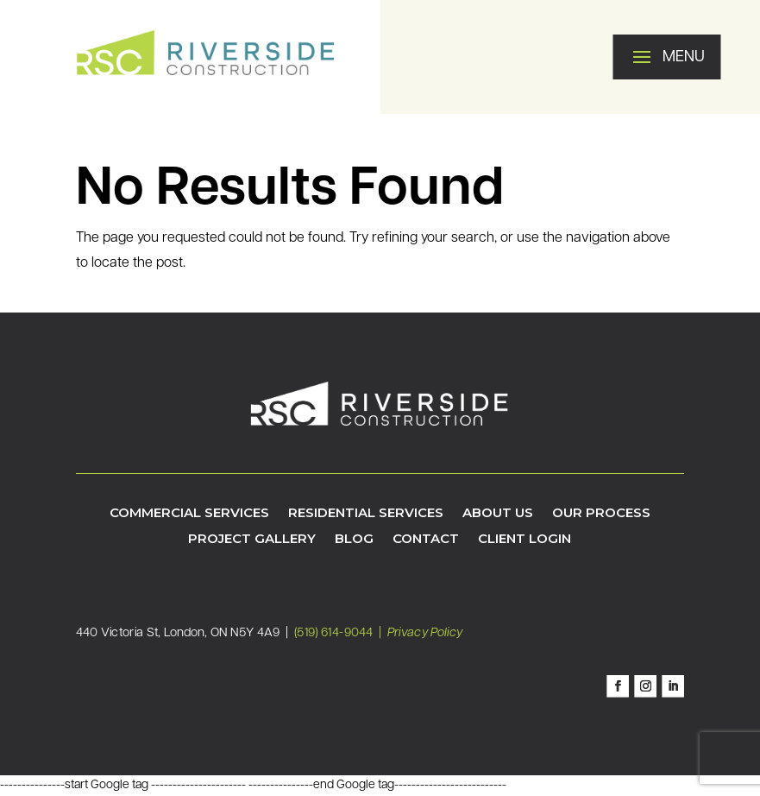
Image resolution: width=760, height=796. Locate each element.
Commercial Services (189, 514)
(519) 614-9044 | (340, 633)
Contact (426, 539)
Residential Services (365, 514)
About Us (497, 514)
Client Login (524, 539)
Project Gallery (252, 539)
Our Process (601, 514)
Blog (354, 539)
